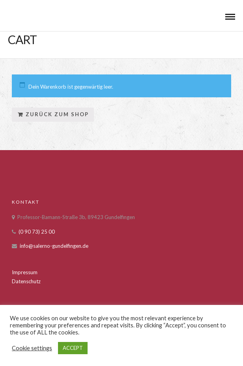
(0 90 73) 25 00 (37, 232)
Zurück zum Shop (57, 114)
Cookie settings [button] (32, 348)
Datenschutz (26, 281)
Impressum (24, 272)
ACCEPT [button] (73, 348)
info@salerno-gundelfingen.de (54, 246)
